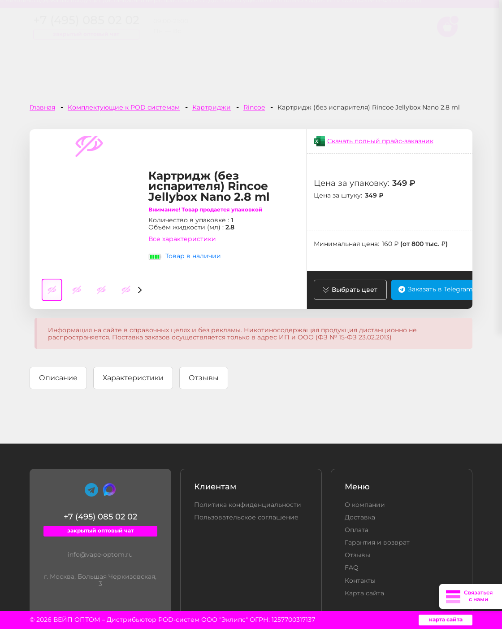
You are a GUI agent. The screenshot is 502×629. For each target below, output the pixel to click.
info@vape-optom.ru (100, 554)
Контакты (360, 580)
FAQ (352, 567)
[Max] (109, 489)
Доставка (360, 517)
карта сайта (446, 620)
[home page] (99, 34)
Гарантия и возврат (377, 542)
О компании (365, 505)
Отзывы (357, 555)
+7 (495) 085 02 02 (244, 32)
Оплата (356, 530)
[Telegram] (91, 490)
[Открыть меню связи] (470, 596)
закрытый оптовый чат (244, 43)
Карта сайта (364, 593)
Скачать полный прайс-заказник (380, 141)
